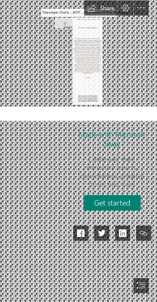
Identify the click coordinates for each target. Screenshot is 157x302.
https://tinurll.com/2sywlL (91, 27)
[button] (101, 8)
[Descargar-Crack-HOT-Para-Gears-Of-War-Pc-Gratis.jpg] (63, 23)
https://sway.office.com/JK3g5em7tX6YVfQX (87, 99)
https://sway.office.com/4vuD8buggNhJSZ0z (88, 96)
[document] (78, 151)
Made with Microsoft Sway (112, 138)
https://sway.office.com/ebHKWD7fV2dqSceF (88, 98)
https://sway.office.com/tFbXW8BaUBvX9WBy (87, 101)
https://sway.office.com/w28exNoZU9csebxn (87, 95)
